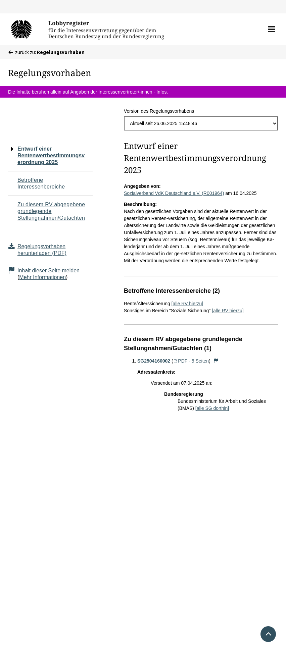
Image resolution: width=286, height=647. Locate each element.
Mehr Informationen (42, 277)
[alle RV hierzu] (187, 303)
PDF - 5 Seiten (191, 361)
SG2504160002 (153, 361)
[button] (271, 29)
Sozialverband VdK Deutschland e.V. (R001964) (174, 193)
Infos (161, 92)
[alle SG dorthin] (212, 408)
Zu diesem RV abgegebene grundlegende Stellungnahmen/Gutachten (51, 211)
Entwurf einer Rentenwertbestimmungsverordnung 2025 (51, 155)
